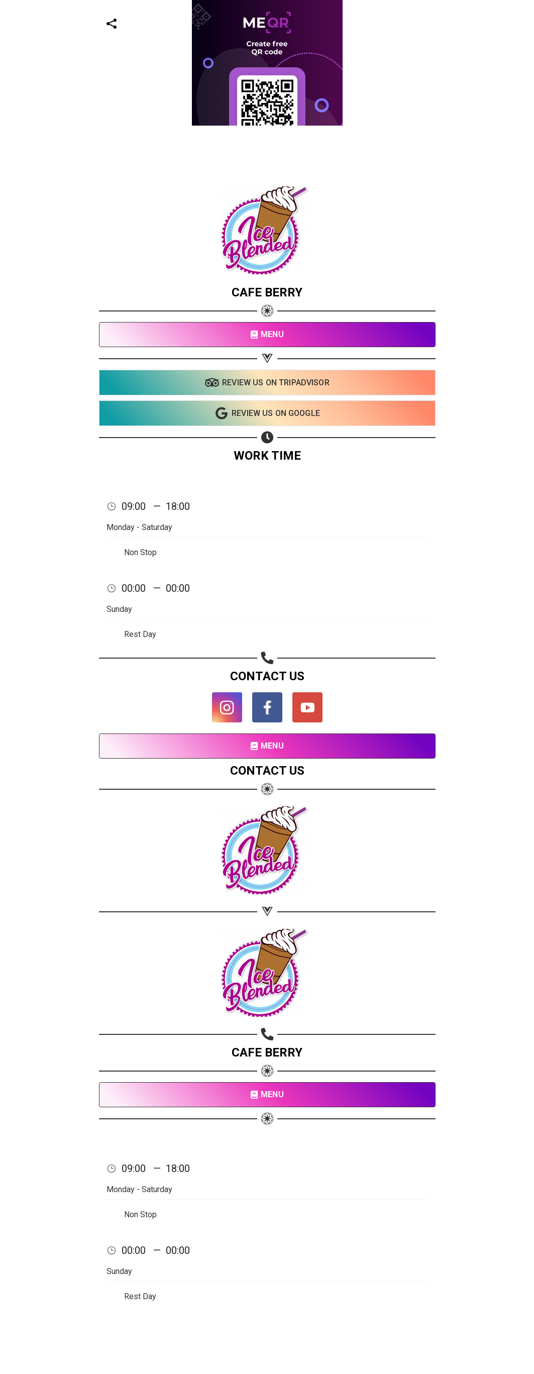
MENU (267, 334)
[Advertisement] (263, 70)
